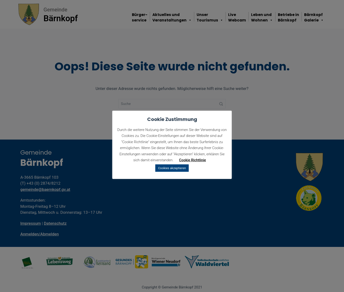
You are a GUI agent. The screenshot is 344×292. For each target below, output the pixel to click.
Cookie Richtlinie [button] (192, 160)
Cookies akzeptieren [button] (172, 168)
